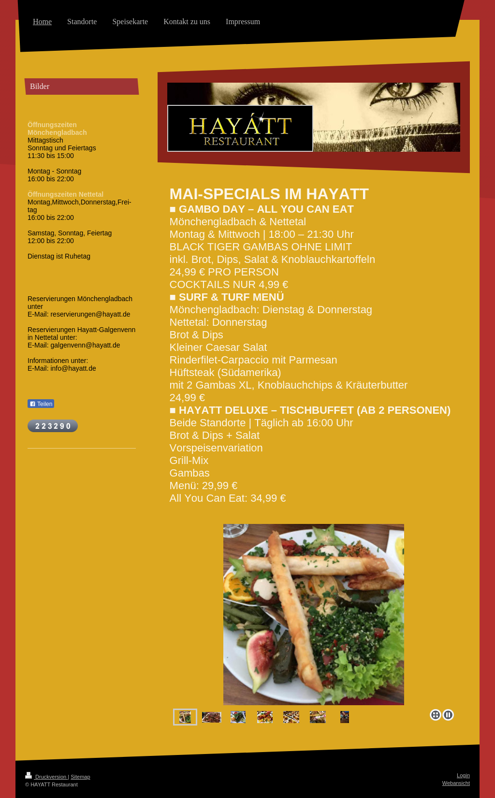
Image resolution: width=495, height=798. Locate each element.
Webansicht (456, 783)
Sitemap (80, 777)
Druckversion (46, 777)
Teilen (40, 404)
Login (463, 775)
